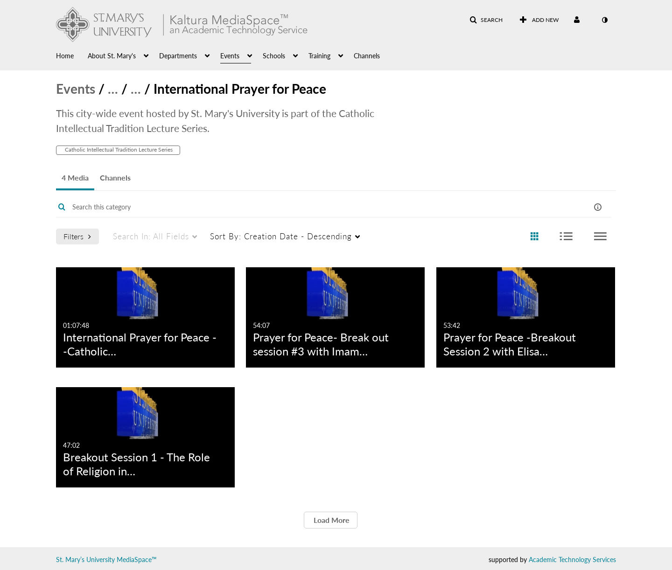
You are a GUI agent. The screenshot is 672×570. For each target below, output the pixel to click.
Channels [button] (367, 56)
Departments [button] (178, 56)
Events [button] (229, 56)
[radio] (534, 236)
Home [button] (65, 56)
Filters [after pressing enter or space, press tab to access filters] (77, 236)
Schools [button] (274, 56)
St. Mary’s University (85, 559)
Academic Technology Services (572, 559)
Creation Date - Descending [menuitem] (281, 236)
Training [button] (319, 56)
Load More (331, 519)
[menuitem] (72, 55)
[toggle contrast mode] (604, 20)
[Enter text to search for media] (304, 207)
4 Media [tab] (75, 177)
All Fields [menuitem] (151, 236)
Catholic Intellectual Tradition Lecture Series (118, 149)
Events (75, 89)
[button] (486, 20)
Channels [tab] (115, 177)
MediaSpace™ (137, 559)
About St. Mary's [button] (112, 56)
